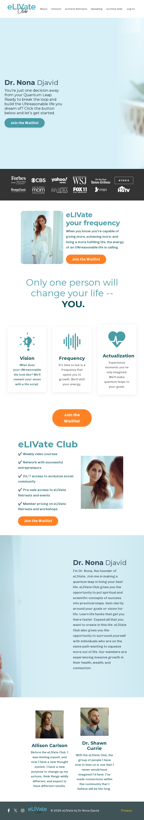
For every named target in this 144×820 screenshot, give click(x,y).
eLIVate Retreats (76, 8)
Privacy (126, 811)
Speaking (97, 8)
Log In (131, 8)
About (43, 8)
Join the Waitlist (24, 123)
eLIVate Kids (114, 8)
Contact (56, 8)
